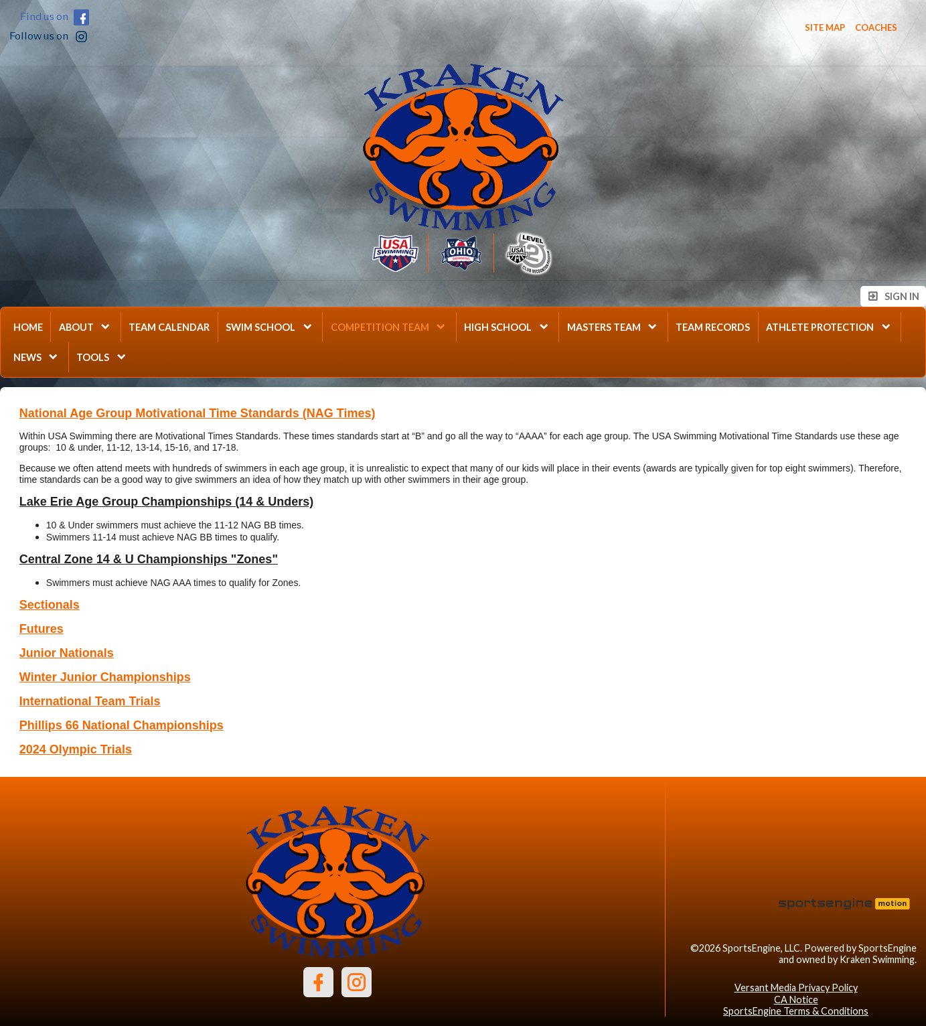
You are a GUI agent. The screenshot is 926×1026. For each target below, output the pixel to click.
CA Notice (796, 999)
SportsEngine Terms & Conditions (795, 1011)
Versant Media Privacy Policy (796, 987)
